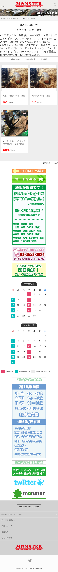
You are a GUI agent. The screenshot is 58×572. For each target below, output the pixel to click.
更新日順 (44, 59)
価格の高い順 (31, 59)
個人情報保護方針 (8, 520)
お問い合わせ (6, 538)
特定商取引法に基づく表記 (11, 514)
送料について (6, 526)
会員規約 (4, 532)
